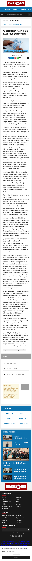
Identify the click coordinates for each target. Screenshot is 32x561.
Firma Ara (4, 520)
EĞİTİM (4, 504)
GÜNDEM (18, 506)
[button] (30, 9)
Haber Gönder (5, 518)
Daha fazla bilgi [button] (16, 554)
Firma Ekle (19, 520)
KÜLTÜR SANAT (6, 508)
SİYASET (15, 9)
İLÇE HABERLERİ (6, 502)
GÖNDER (25, 387)
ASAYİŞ (18, 502)
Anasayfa (5, 20)
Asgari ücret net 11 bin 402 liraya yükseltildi (14, 350)
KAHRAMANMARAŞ (15, 20)
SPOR (17, 499)
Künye (3, 522)
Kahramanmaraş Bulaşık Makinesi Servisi (16, 545)
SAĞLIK (23, 9)
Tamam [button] (16, 557)
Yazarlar (18, 515)
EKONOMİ (18, 504)
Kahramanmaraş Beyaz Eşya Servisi (10, 541)
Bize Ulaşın (19, 522)
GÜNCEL (7, 9)
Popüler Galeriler (20, 518)
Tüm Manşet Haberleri (8, 515)
